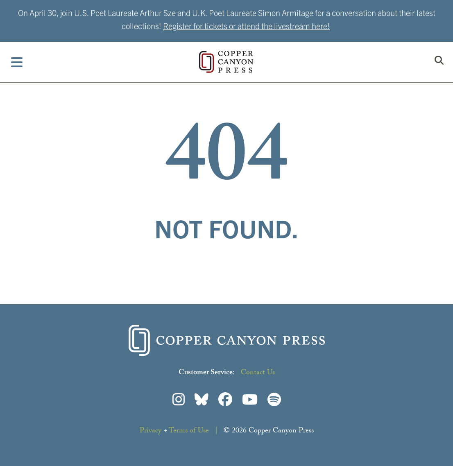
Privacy (150, 431)
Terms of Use (189, 431)
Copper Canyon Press (226, 62)
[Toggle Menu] (17, 62)
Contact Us (258, 373)
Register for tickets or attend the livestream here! (246, 25)
